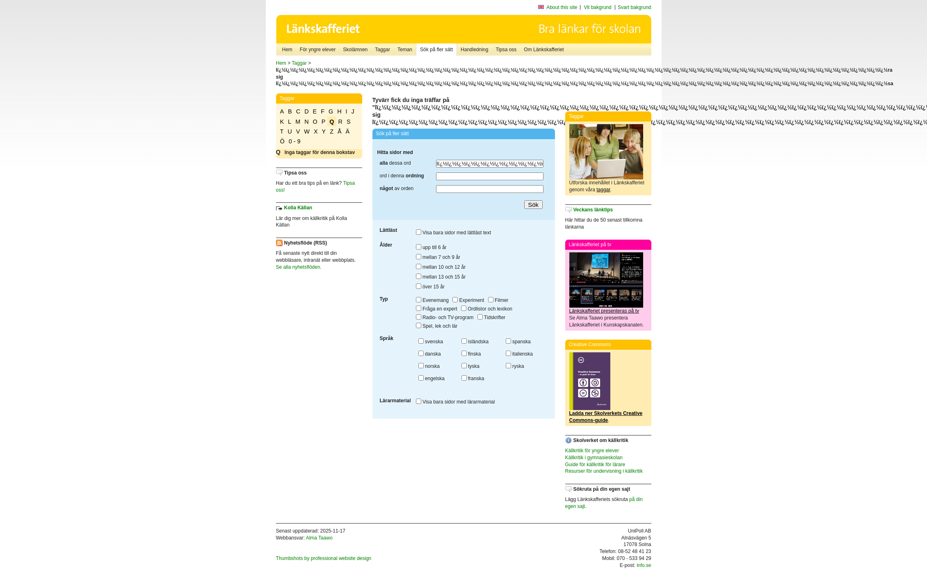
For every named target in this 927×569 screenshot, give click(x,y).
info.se (644, 565)
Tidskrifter (491, 317)
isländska (475, 342)
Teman (404, 49)
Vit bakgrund (598, 7)
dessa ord (395, 163)
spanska (518, 342)
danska (429, 354)
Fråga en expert (436, 309)
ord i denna (402, 176)
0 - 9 (295, 141)
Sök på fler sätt (436, 49)
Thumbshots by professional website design (324, 558)
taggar (603, 190)
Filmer (498, 300)
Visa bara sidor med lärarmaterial (455, 402)
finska (471, 354)
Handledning (474, 49)
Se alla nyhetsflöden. (299, 267)
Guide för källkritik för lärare (595, 464)
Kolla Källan (298, 208)
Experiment (468, 300)
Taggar (382, 49)
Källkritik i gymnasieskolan (594, 457)
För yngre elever (318, 49)
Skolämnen (355, 49)
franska (472, 378)
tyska (470, 366)
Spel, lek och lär (437, 326)
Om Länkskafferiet (544, 49)
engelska (431, 378)
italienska (519, 354)
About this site (561, 7)
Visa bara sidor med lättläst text (453, 233)
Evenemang (432, 300)
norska (429, 366)
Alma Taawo (319, 538)
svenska (430, 342)
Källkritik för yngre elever (592, 450)
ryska (515, 366)
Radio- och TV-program (445, 317)
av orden (397, 188)
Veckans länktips (593, 210)
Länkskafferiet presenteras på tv (604, 311)
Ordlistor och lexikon (486, 309)
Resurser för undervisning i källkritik (604, 471)
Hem (287, 49)
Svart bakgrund (634, 7)
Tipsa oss (505, 49)
